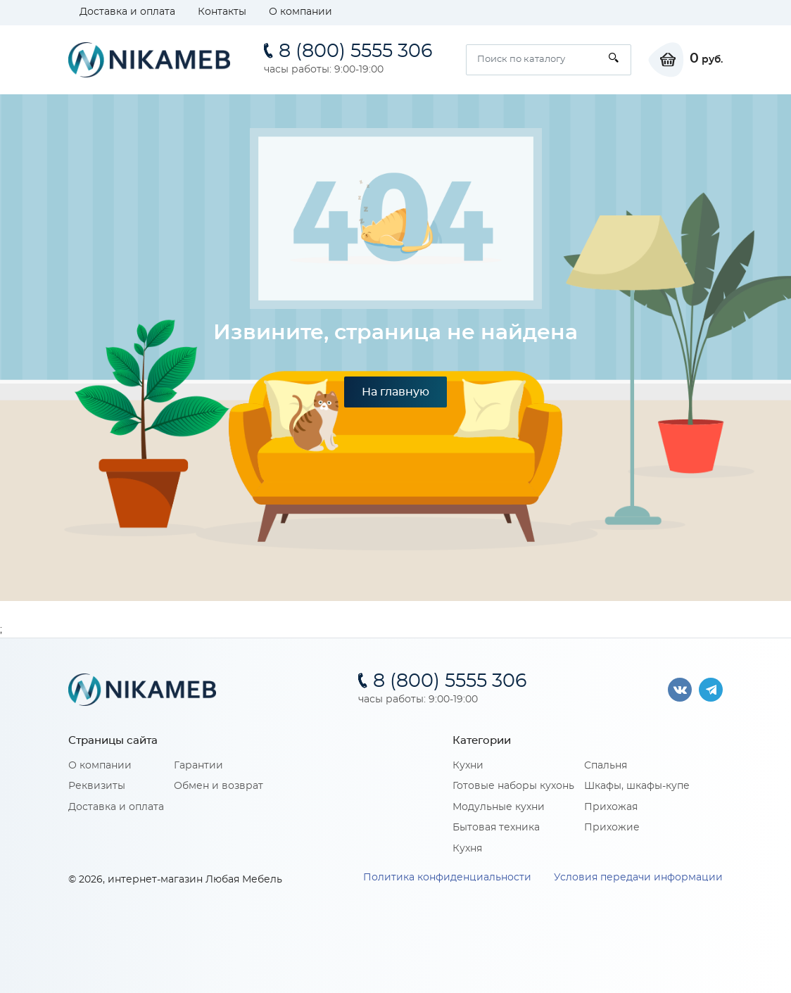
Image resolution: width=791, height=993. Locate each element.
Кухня (467, 849)
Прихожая (611, 807)
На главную (395, 392)
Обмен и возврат (218, 786)
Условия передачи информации (638, 878)
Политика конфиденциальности (447, 878)
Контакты (222, 12)
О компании (300, 12)
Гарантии (198, 766)
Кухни (468, 766)
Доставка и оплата (127, 12)
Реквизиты (96, 786)
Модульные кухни (499, 807)
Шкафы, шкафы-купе (637, 786)
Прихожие (612, 828)
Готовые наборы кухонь (513, 786)
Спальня (605, 766)
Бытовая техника (496, 828)
